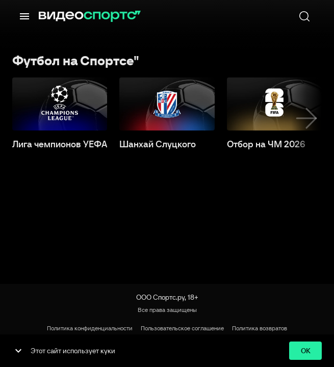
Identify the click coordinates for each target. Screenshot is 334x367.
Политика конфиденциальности (90, 328)
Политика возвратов (259, 328)
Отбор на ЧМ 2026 (266, 144)
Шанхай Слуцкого (157, 144)
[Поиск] (304, 16)
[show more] (18, 350)
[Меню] (24, 16)
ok (305, 351)
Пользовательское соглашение (182, 328)
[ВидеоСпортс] (90, 16)
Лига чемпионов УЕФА (59, 144)
